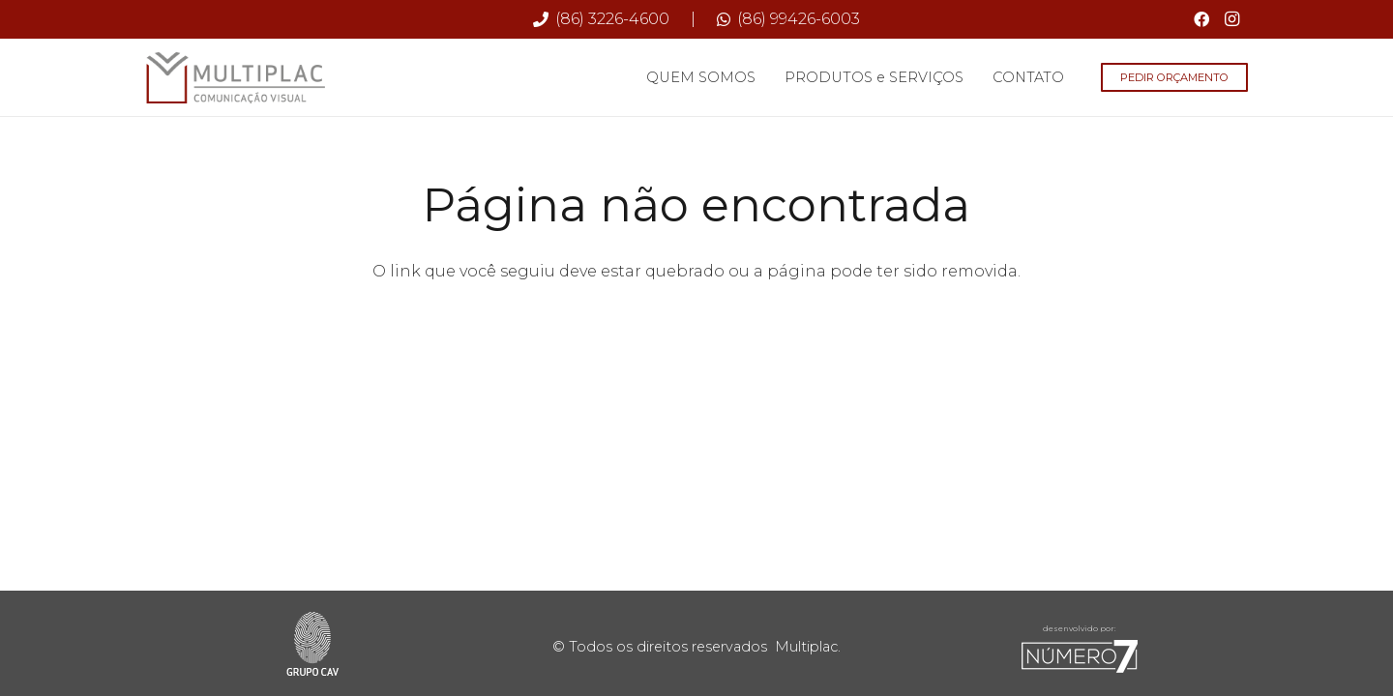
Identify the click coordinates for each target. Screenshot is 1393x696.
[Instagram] (1232, 19)
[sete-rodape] (1079, 656)
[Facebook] (1201, 19)
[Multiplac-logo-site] (236, 77)
